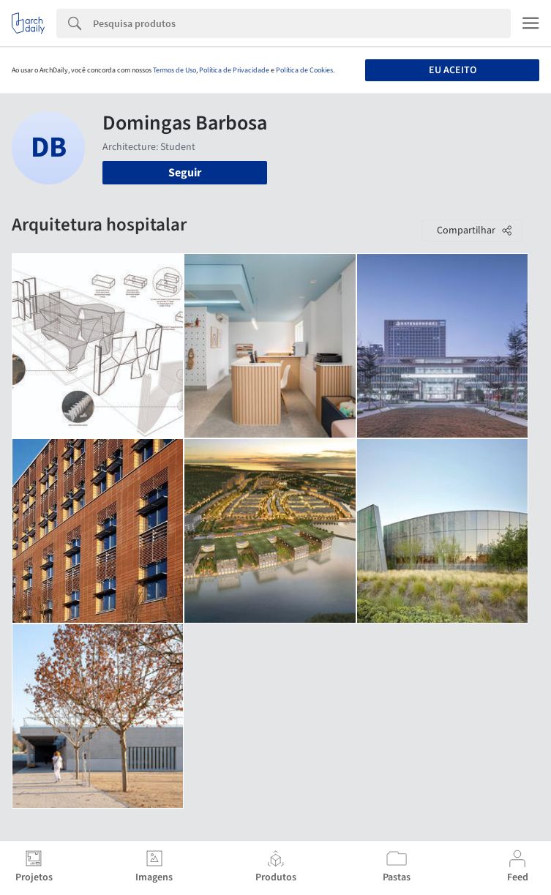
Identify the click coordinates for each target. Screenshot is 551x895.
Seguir (184, 173)
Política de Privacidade (234, 70)
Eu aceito (452, 70)
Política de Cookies (304, 70)
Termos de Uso (174, 70)
